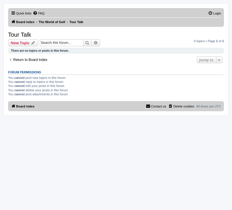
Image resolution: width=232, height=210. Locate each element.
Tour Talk (19, 34)
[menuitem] (38, 13)
